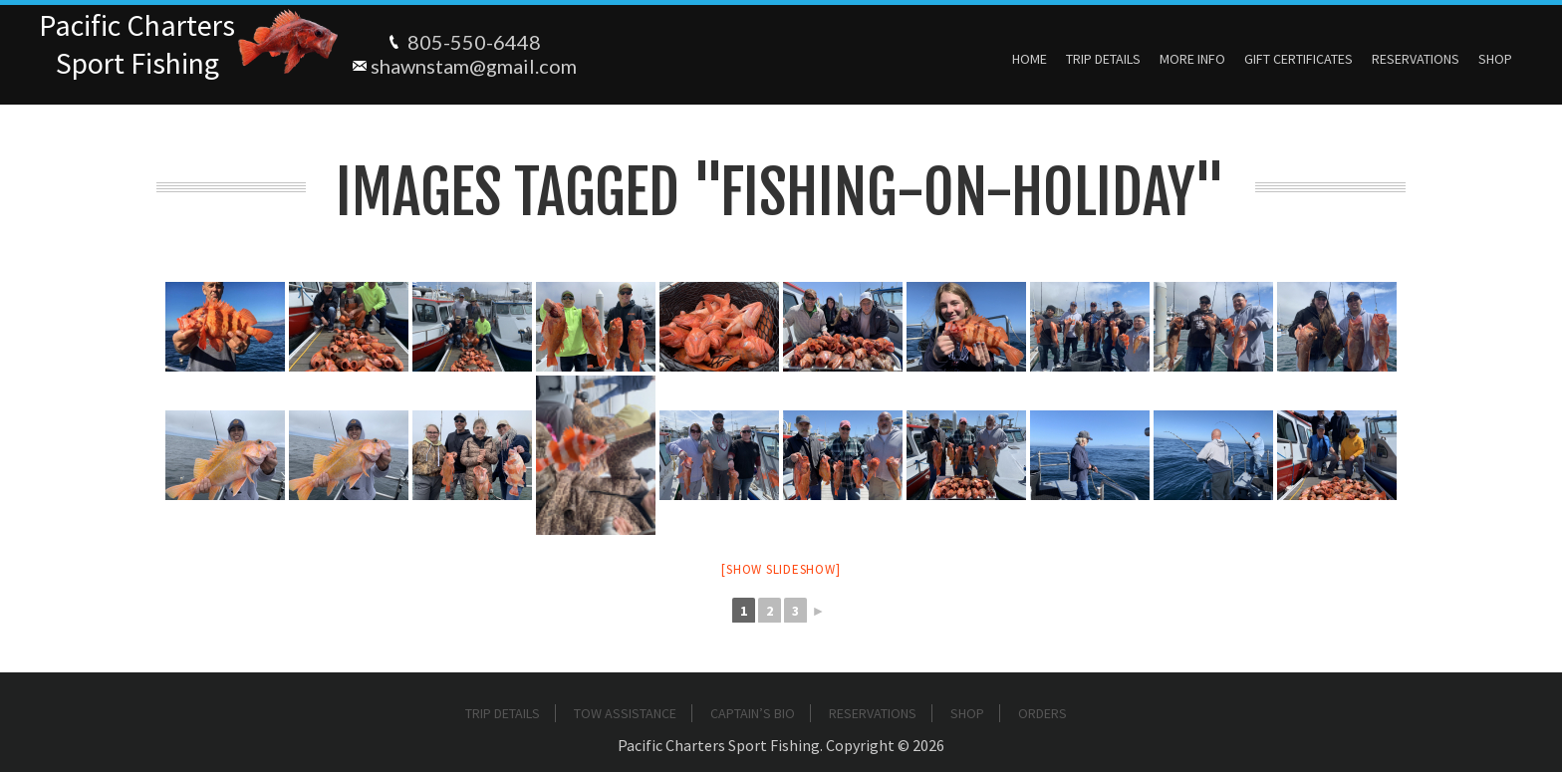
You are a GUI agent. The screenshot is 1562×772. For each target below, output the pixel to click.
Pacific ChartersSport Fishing (137, 44)
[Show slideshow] (780, 569)
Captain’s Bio (752, 713)
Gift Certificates (1298, 59)
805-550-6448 (474, 42)
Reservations (1415, 59)
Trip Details (1103, 59)
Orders (1042, 713)
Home (1029, 59)
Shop (1495, 59)
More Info (1192, 59)
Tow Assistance (625, 713)
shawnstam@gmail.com (474, 66)
